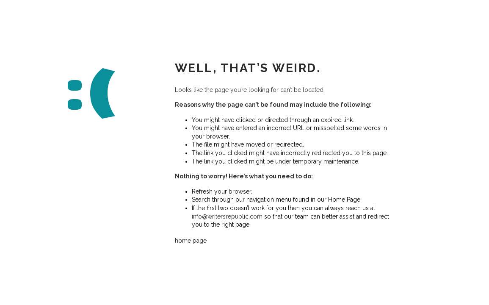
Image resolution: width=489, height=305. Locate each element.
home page (191, 240)
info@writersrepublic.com (227, 216)
